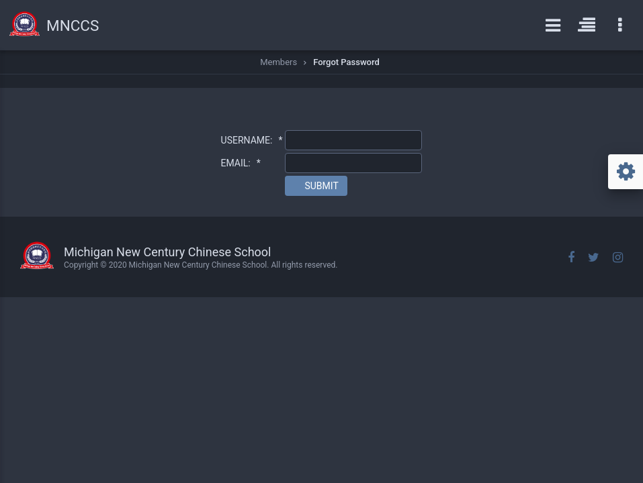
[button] (316, 186)
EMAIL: (241, 163)
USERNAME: (252, 140)
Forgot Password (346, 62)
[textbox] (353, 140)
